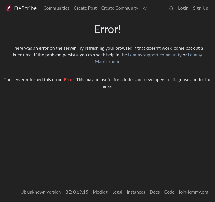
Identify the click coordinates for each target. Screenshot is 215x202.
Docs (155, 191)
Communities (56, 7)
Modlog (100, 191)
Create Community (119, 7)
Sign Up (200, 7)
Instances (136, 191)
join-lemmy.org (193, 191)
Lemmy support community (155, 54)
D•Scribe (20, 8)
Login (183, 7)
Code (169, 191)
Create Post (85, 7)
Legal (117, 191)
